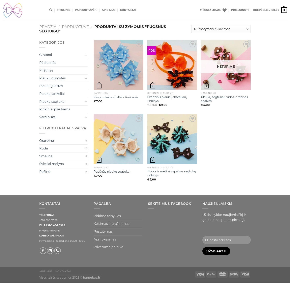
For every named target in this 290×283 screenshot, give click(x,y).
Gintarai (45, 55)
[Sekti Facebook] (43, 250)
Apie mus (108, 9)
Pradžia (47, 26)
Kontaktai (128, 9)
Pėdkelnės (47, 63)
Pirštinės (46, 70)
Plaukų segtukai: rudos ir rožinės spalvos (224, 99)
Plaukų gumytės (52, 78)
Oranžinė (46, 141)
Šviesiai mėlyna (51, 164)
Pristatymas (103, 231)
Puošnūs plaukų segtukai (112, 171)
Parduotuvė (86, 10)
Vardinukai (48, 117)
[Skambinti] (57, 250)
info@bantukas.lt (49, 230)
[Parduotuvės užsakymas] (221, 29)
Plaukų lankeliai (52, 94)
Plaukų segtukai (52, 102)
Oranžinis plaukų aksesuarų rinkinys (167, 99)
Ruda (43, 148)
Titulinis (63, 9)
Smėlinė (46, 156)
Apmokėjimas (105, 239)
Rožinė (44, 172)
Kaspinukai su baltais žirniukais (116, 97)
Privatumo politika (108, 247)
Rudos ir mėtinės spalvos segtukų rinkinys (171, 173)
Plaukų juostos (51, 86)
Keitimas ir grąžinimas (111, 224)
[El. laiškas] (50, 250)
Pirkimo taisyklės (107, 216)
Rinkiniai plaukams (54, 109)
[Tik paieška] (50, 10)
